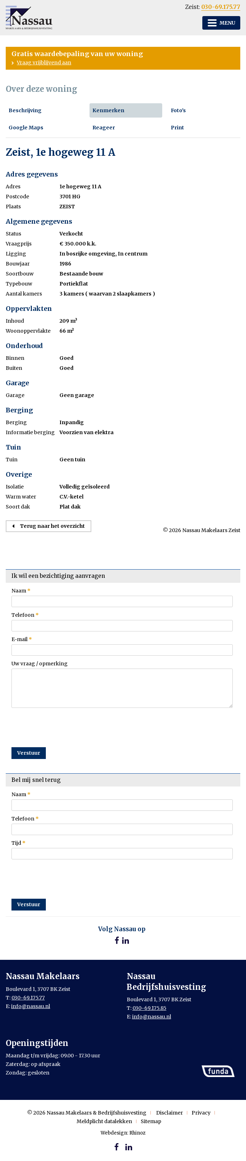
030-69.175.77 (220, 6)
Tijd (18, 843)
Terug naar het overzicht (52, 526)
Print (177, 127)
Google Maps (26, 127)
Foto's (178, 110)
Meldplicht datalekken (104, 1121)
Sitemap (151, 1121)
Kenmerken (108, 110)
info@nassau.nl (30, 1006)
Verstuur (28, 753)
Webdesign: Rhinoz (123, 1133)
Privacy (201, 1113)
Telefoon (25, 615)
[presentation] (65, 725)
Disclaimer (169, 1113)
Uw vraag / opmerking (39, 663)
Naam (20, 590)
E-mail (21, 639)
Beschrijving (25, 110)
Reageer (103, 127)
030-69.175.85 (149, 1008)
